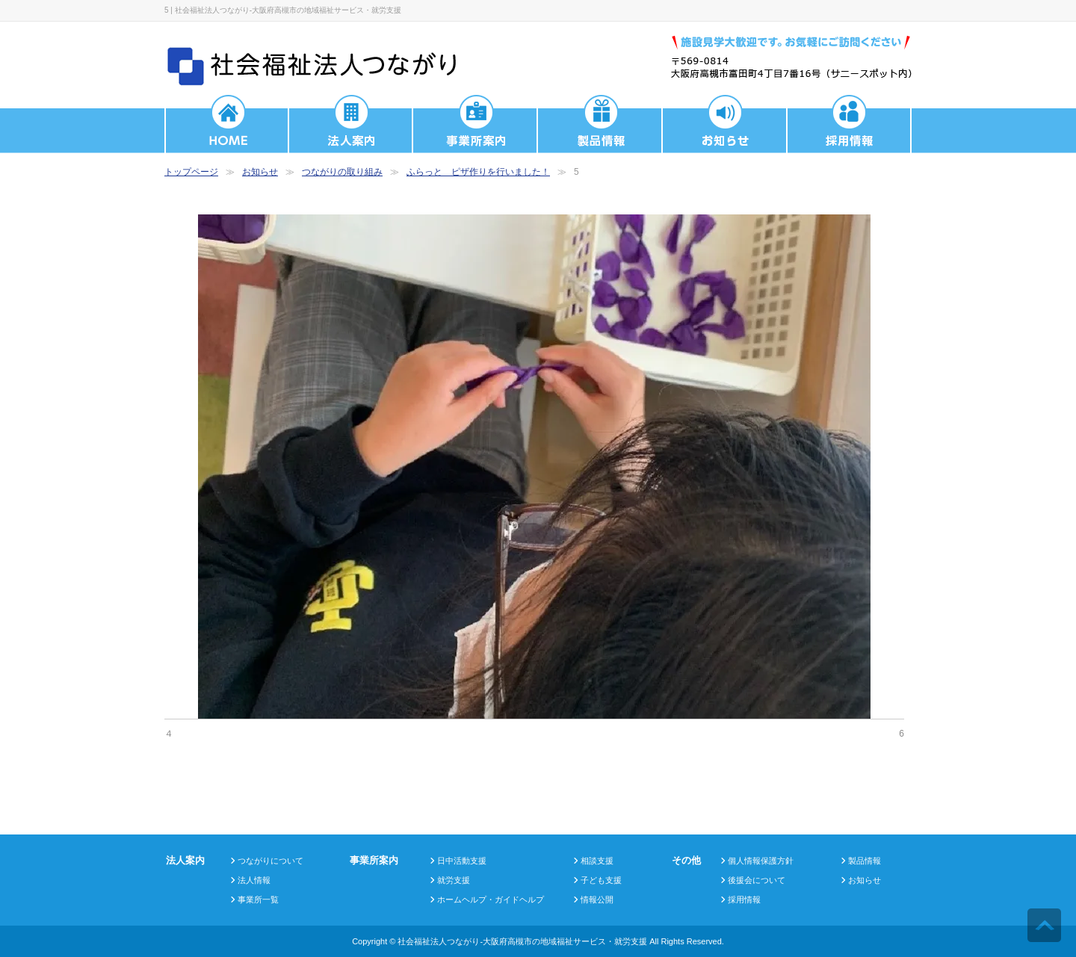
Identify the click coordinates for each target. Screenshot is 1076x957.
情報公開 (597, 899)
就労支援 (453, 880)
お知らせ (260, 172)
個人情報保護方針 (761, 860)
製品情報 (864, 860)
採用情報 (744, 899)
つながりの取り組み (342, 172)
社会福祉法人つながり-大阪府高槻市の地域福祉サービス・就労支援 (522, 941)
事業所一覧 (258, 899)
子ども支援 (601, 880)
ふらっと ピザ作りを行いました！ (478, 172)
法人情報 (254, 880)
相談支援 (597, 860)
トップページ (191, 172)
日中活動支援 (461, 860)
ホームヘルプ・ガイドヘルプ (490, 899)
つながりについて (270, 860)
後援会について (756, 880)
